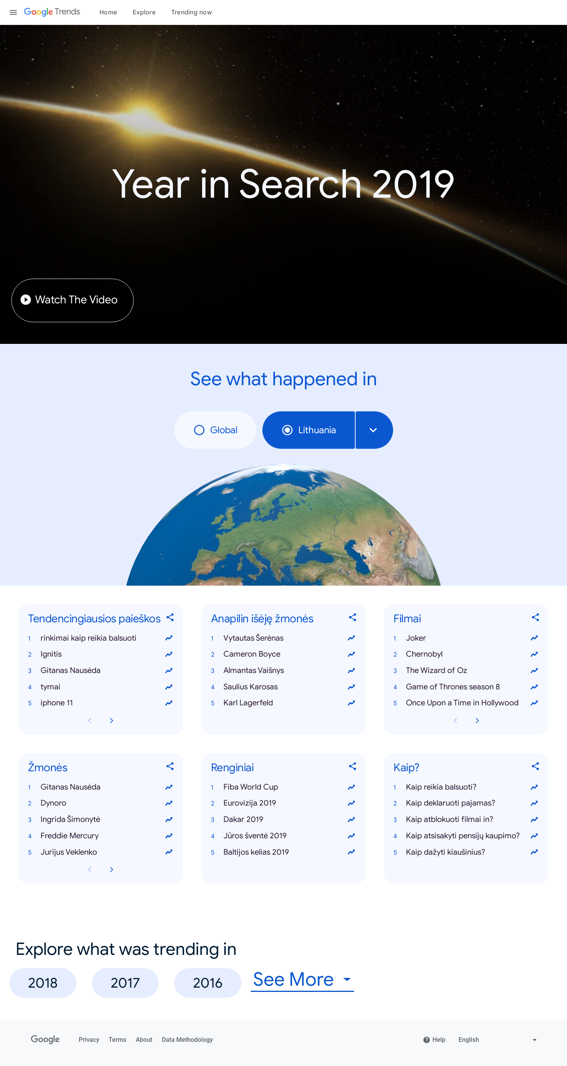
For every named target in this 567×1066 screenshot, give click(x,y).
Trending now (191, 12)
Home (108, 12)
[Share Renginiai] (353, 768)
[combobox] (374, 430)
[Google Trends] (52, 12)
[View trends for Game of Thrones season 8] (534, 687)
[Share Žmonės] (170, 768)
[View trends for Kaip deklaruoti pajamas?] (534, 803)
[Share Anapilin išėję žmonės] (353, 619)
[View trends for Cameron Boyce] (351, 654)
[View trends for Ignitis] (169, 654)
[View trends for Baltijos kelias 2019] (351, 852)
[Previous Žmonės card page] (89, 869)
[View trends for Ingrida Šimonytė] (169, 819)
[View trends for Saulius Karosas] (351, 687)
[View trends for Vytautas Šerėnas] (351, 638)
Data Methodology (187, 1039)
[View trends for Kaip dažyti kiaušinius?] (534, 852)
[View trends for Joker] (534, 638)
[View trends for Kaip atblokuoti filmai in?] (534, 819)
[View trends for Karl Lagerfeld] (351, 703)
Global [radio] (215, 430)
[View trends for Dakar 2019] (351, 819)
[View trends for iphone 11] (169, 703)
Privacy (89, 1039)
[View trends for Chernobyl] (534, 654)
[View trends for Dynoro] (169, 803)
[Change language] (498, 1040)
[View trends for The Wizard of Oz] (534, 670)
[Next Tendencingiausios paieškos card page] (111, 720)
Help (434, 1040)
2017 (125, 983)
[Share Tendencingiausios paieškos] (170, 619)
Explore (144, 12)
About (144, 1039)
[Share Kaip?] (535, 768)
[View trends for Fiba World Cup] (351, 787)
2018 (43, 983)
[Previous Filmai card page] (455, 720)
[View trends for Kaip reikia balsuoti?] (534, 787)
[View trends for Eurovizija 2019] (351, 803)
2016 (208, 983)
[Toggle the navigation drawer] (13, 12)
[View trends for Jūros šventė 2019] (351, 836)
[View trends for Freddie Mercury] (169, 836)
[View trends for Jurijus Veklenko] (169, 852)
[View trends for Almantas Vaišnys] (351, 670)
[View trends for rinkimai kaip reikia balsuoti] (169, 638)
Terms (117, 1039)
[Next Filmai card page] (477, 720)
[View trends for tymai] (169, 687)
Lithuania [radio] (308, 430)
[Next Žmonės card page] (111, 869)
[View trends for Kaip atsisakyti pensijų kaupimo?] (534, 836)
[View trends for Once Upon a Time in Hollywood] (534, 703)
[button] (100, 638)
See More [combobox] (293, 979)
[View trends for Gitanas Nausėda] (169, 670)
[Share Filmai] (535, 619)
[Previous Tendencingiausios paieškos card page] (89, 720)
